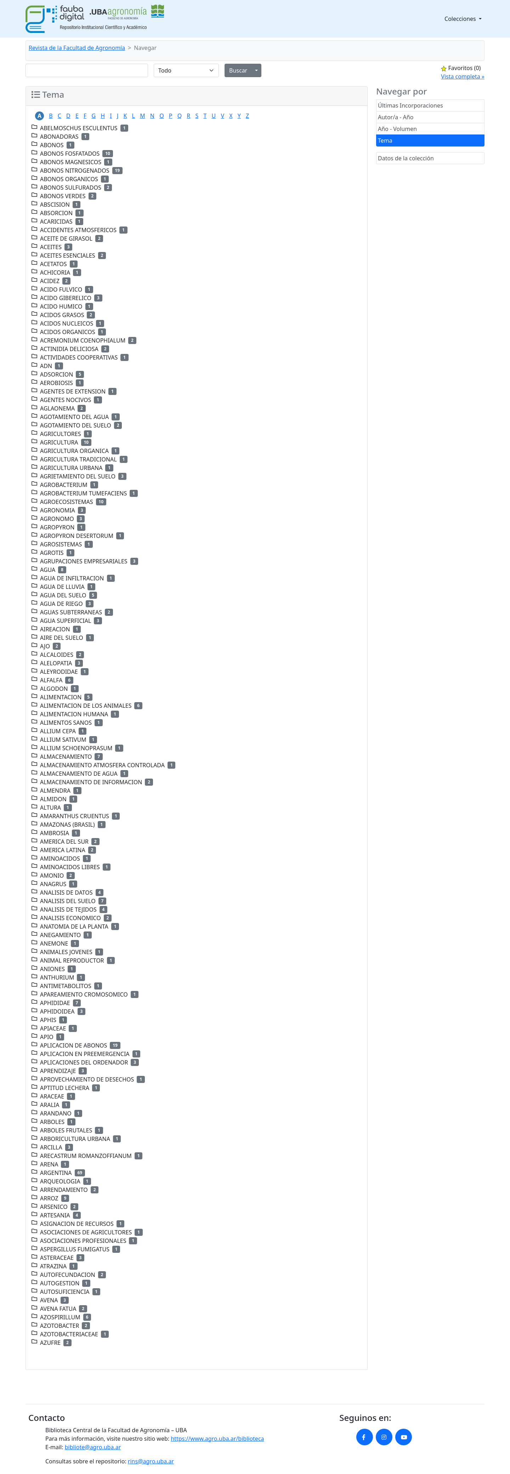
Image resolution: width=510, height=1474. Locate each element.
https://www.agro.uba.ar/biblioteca (217, 1439)
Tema (385, 140)
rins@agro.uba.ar (151, 1461)
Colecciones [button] (460, 19)
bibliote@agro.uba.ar (93, 1447)
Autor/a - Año (395, 117)
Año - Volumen (397, 129)
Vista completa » (462, 76)
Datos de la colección (406, 158)
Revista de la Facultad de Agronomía (77, 48)
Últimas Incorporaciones (410, 105)
